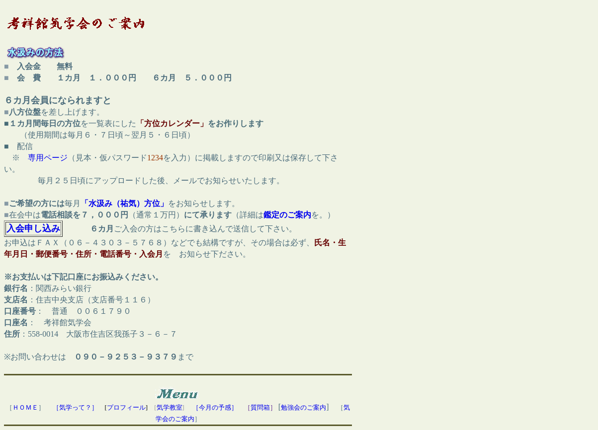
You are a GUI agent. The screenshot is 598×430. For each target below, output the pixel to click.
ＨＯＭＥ (25, 407)
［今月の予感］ (215, 407)
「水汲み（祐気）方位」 (124, 203)
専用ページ (48, 157)
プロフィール (126, 407)
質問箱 (260, 407)
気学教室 (169, 407)
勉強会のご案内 (303, 407)
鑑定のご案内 (287, 215)
